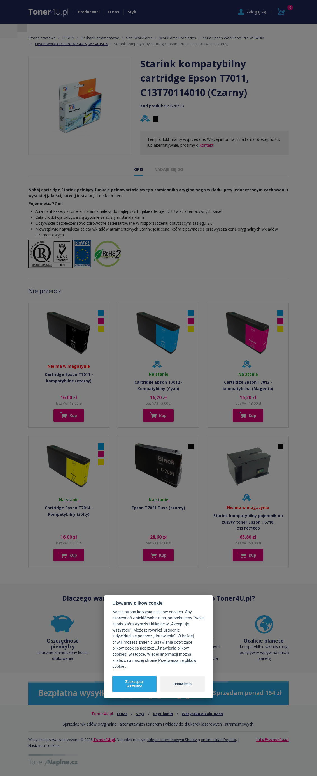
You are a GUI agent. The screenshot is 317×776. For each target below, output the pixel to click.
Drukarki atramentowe (100, 37)
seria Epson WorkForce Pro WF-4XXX (233, 37)
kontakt (206, 145)
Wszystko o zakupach (202, 713)
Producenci (89, 12)
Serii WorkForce (139, 37)
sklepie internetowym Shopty (172, 739)
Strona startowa (42, 37)
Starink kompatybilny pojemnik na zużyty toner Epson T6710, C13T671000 (248, 522)
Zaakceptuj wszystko (134, 684)
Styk (132, 12)
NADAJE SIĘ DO (168, 169)
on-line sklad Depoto (218, 739)
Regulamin (163, 713)
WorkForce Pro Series (177, 37)
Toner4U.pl (104, 739)
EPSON (68, 37)
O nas (113, 12)
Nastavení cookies (44, 745)
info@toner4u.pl (272, 739)
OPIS (138, 169)
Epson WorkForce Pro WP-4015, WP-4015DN (71, 43)
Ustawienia (182, 684)
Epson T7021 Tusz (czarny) (158, 507)
